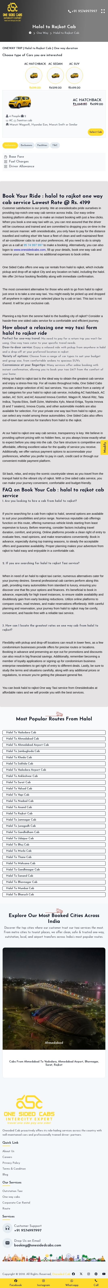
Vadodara (50, 1061)
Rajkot (58, 1064)
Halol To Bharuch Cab (20, 894)
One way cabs (11, 1197)
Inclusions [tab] (10, 145)
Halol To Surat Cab (18, 782)
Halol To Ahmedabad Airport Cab (27, 745)
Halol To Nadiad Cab (20, 801)
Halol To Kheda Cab (19, 757)
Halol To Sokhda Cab (19, 763)
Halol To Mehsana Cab (20, 863)
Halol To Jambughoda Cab (23, 751)
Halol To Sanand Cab (19, 875)
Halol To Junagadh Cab (21, 826)
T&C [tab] (54, 145)
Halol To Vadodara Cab (21, 732)
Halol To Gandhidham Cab (22, 832)
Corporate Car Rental (16, 1202)
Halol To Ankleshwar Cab (22, 776)
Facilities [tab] (42, 145)
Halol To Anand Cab (19, 807)
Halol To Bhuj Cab (17, 844)
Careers (7, 1157)
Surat (49, 1064)
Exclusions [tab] (26, 145)
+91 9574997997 (84, 11)
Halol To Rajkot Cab (19, 813)
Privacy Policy (11, 1163)
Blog (5, 1174)
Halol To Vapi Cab (17, 794)
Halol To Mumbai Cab (20, 888)
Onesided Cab (61, 1274)
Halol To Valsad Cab (19, 788)
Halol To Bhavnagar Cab (21, 882)
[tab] (35, 76)
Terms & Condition (14, 1168)
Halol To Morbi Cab (19, 851)
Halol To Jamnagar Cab (21, 819)
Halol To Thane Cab (19, 857)
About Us (8, 1151)
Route (6, 1208)
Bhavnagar (91, 1061)
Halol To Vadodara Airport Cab (26, 769)
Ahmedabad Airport (70, 1061)
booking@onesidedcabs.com (37, 1245)
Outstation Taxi (12, 1191)
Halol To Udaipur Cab (20, 838)
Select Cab (96, 132)
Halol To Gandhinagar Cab (23, 869)
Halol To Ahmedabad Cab (22, 738)
